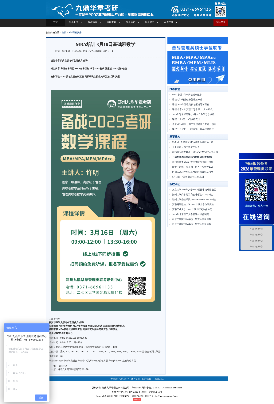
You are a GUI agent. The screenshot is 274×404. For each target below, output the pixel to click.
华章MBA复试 (97, 68)
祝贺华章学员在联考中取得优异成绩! (69, 60)
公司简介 (124, 378)
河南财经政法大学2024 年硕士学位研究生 (193, 204)
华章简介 (115, 378)
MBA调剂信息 (120, 68)
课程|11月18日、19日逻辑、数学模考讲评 (193, 129)
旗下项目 (135, 378)
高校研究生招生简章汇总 (97, 76)
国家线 (108, 68)
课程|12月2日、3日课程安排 (186, 119)
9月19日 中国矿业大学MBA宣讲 (188, 176)
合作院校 (168, 22)
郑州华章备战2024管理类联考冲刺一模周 (192, 162)
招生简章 (220, 22)
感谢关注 (159, 378)
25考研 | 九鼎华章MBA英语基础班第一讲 (192, 142)
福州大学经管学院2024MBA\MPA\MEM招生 (194, 199)
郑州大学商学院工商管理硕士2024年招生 (192, 194)
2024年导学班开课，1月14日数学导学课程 (193, 114)
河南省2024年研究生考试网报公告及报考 (192, 171)
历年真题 (115, 76)
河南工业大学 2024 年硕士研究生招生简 (192, 209)
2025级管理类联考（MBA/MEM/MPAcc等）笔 (195, 152)
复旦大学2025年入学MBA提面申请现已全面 (194, 189)
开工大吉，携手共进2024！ (186, 147)
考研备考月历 (67, 68)
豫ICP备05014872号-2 (142, 396)
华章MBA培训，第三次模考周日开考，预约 (194, 124)
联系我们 (146, 378)
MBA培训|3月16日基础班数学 (187, 94)
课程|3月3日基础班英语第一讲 (73, 369)
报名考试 (73, 22)
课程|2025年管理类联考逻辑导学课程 (190, 104)
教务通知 (130, 22)
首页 (64, 32)
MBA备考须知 (82, 68)
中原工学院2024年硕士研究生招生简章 (191, 219)
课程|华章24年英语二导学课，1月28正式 (192, 109)
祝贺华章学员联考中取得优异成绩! (66, 322)
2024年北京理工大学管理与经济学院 (190, 214)
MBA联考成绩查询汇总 (72, 76)
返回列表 (63, 366)
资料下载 (111, 22)
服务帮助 (149, 22)
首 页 (55, 22)
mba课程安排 (75, 32)
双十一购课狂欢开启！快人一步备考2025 (192, 167)
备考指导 (92, 22)
